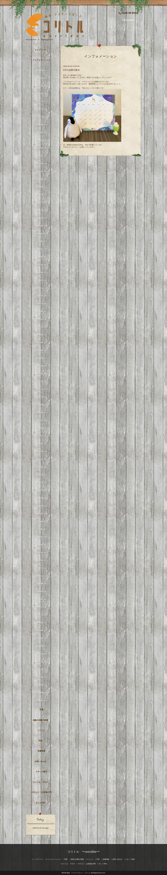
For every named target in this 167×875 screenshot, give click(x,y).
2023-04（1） (41, 350)
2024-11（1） (41, 202)
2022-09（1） (41, 405)
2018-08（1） (41, 685)
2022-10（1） (41, 397)
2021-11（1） (41, 483)
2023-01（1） (41, 374)
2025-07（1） (41, 140)
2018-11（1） (41, 661)
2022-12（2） (41, 381)
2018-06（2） (41, 693)
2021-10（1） (41, 490)
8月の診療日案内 (71, 70)
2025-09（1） (41, 125)
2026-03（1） (41, 78)
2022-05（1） (41, 436)
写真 (41, 709)
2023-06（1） (41, 335)
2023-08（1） (41, 319)
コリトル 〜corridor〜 (83, 851)
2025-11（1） (41, 109)
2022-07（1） (41, 420)
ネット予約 (40, 803)
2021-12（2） (41, 475)
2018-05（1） (41, 700)
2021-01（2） (41, 560)
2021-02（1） (41, 553)
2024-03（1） (41, 265)
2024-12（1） (41, 195)
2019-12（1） (41, 607)
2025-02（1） (41, 179)
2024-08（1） (41, 226)
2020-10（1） (41, 576)
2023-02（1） (41, 366)
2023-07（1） (41, 327)
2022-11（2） (41, 389)
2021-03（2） (41, 545)
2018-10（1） (41, 669)
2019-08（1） (41, 630)
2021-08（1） (41, 506)
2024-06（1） (41, 241)
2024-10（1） (41, 210)
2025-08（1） (41, 132)
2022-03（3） (41, 451)
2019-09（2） (41, 623)
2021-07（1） (41, 514)
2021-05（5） (41, 529)
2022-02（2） (41, 459)
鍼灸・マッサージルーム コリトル (78, 873)
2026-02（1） (41, 86)
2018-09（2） (41, 677)
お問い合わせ (40, 761)
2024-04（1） (41, 257)
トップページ (40, 50)
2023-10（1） (41, 304)
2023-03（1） (41, 358)
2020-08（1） (41, 584)
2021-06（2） (41, 521)
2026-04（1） (41, 70)
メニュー (41, 730)
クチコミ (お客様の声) (41, 792)
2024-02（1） (41, 272)
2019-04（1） (41, 638)
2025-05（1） (41, 156)
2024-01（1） (41, 280)
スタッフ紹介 (41, 771)
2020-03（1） (41, 591)
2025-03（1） (41, 171)
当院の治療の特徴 (40, 720)
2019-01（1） (41, 654)
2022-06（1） (41, 428)
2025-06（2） (41, 148)
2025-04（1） (41, 164)
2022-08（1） (41, 413)
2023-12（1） (41, 288)
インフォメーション (41, 60)
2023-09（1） (41, 311)
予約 (40, 741)
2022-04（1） (41, 444)
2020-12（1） (41, 568)
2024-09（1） (41, 218)
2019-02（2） (41, 646)
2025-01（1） (41, 187)
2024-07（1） (41, 234)
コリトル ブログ (40, 782)
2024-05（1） (41, 249)
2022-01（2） (41, 467)
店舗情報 (41, 751)
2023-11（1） (41, 296)
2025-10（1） (41, 117)
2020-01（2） (41, 599)
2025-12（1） (41, 101)
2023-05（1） (41, 342)
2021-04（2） (41, 537)
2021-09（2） (41, 498)
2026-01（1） (41, 94)
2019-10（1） (41, 615)
